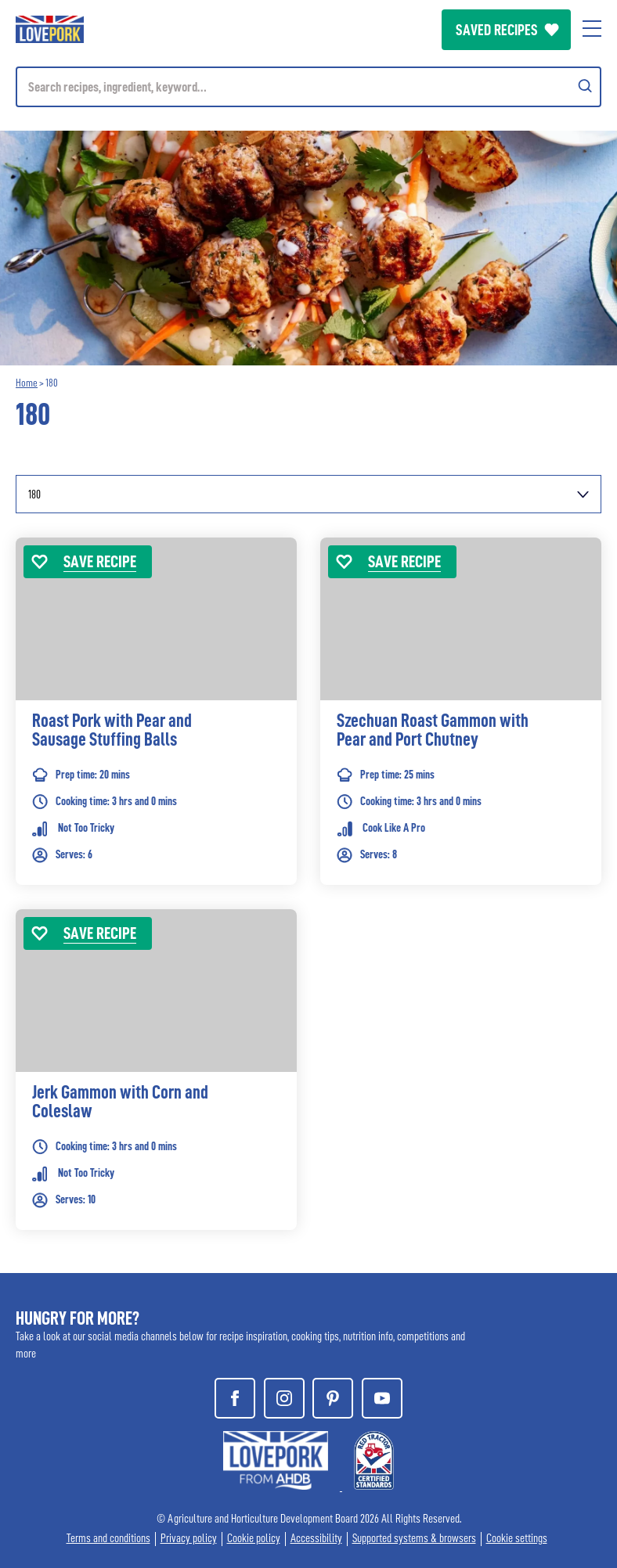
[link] (156, 734)
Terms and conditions (108, 1539)
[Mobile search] (308, 87)
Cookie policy (253, 1539)
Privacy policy (189, 1539)
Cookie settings (516, 1539)
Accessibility (316, 1539)
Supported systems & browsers (414, 1539)
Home (27, 382)
